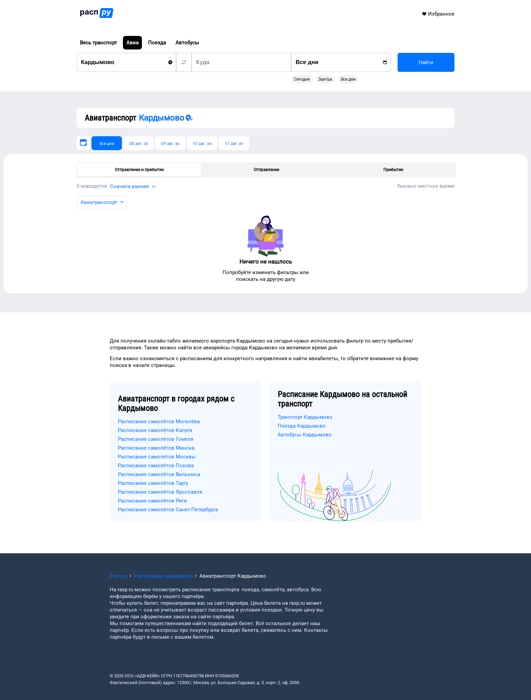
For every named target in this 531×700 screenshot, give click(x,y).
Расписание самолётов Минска (156, 448)
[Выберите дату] (83, 143)
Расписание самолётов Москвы (157, 457)
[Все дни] (106, 143)
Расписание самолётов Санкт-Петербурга (168, 510)
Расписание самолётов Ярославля (160, 492)
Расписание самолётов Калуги (155, 430)
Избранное (438, 14)
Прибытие (393, 169)
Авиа (132, 43)
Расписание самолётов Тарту (153, 483)
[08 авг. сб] (138, 143)
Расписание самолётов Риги (152, 501)
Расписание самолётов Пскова (156, 465)
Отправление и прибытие (139, 169)
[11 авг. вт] (234, 143)
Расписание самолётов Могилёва (159, 421)
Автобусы (187, 43)
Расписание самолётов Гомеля (155, 439)
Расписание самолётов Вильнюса (159, 474)
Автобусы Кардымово (305, 435)
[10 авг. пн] (202, 143)
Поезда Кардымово (302, 426)
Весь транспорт (98, 43)
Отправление (266, 169)
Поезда (157, 43)
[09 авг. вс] (170, 143)
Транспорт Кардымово (305, 417)
